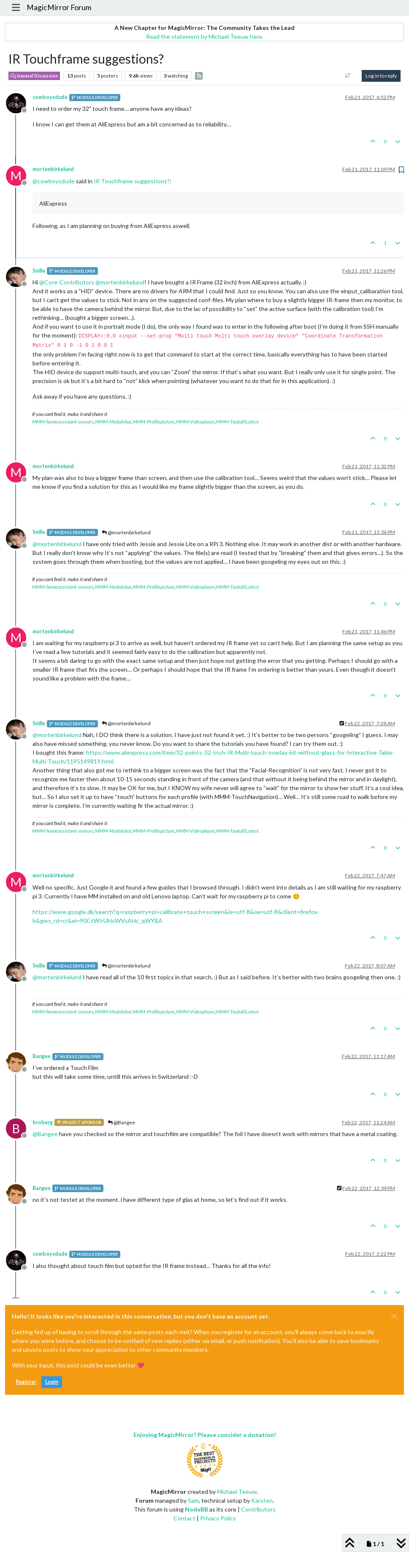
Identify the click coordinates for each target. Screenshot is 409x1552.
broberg (43, 1122)
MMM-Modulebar (113, 421)
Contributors (258, 1509)
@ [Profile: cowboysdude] (54, 181)
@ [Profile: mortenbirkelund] (119, 282)
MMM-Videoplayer (195, 421)
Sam (193, 1500)
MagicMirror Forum (59, 7)
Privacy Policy (218, 1518)
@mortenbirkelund (126, 532)
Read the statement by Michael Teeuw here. (204, 36)
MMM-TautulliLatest (237, 421)
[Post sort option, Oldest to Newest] (348, 76)
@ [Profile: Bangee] (45, 1133)
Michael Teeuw (237, 1491)
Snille (39, 271)
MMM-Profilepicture (154, 421)
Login (51, 1382)
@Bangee (121, 1122)
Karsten (262, 1500)
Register (26, 1382)
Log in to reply (381, 75)
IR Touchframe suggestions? (132, 181)
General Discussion (34, 75)
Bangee (42, 1056)
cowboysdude (50, 97)
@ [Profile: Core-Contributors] (66, 282)
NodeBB (196, 1509)
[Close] (394, 1316)
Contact (184, 1518)
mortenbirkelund (53, 169)
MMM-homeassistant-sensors (63, 421)
